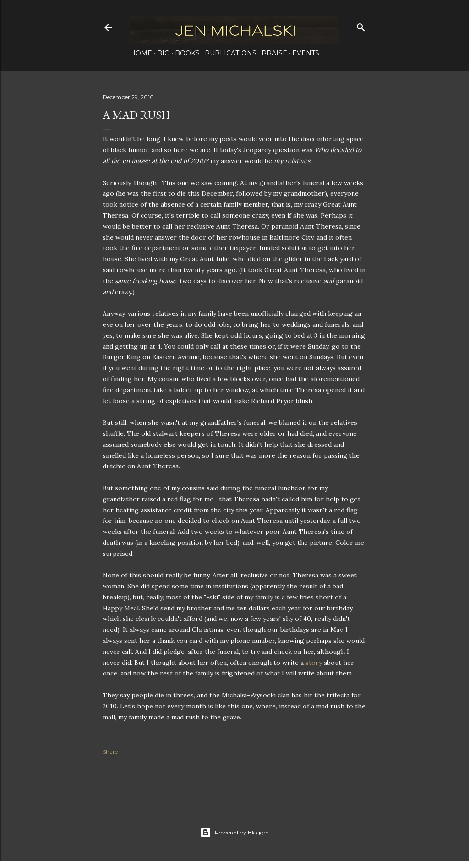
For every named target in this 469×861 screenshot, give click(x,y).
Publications (230, 53)
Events (305, 53)
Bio (163, 53)
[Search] (360, 25)
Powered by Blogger (234, 832)
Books (187, 53)
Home (141, 53)
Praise (274, 53)
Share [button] (110, 751)
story (313, 662)
